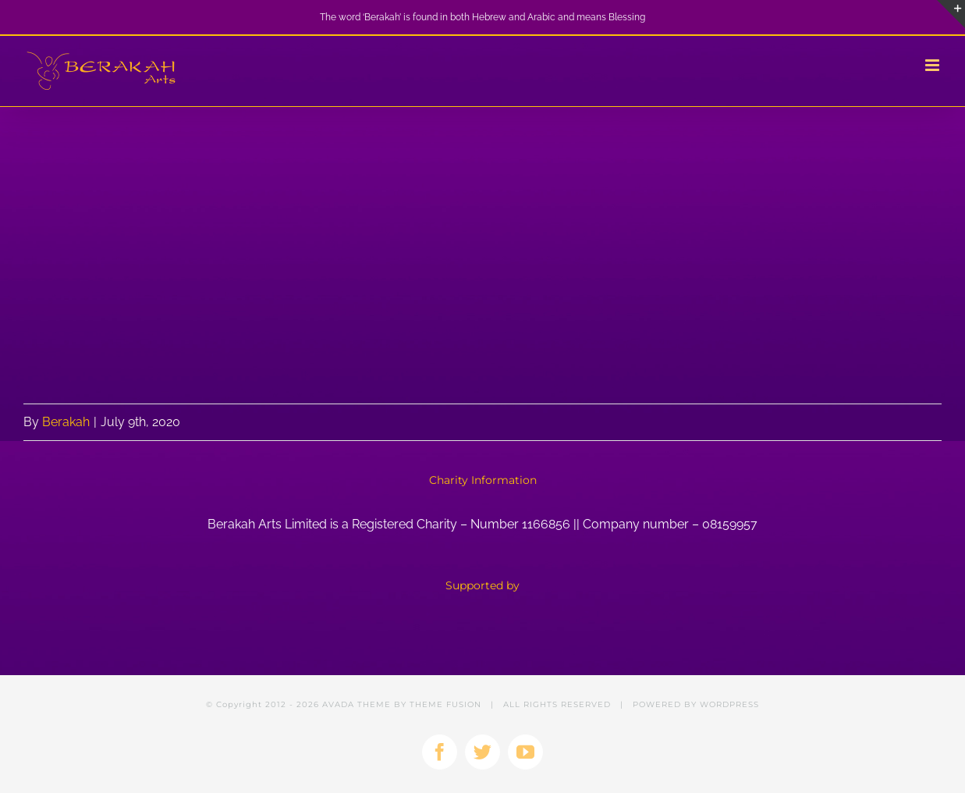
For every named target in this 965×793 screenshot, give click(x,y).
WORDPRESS (729, 704)
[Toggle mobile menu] (933, 65)
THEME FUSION (445, 704)
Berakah (66, 421)
